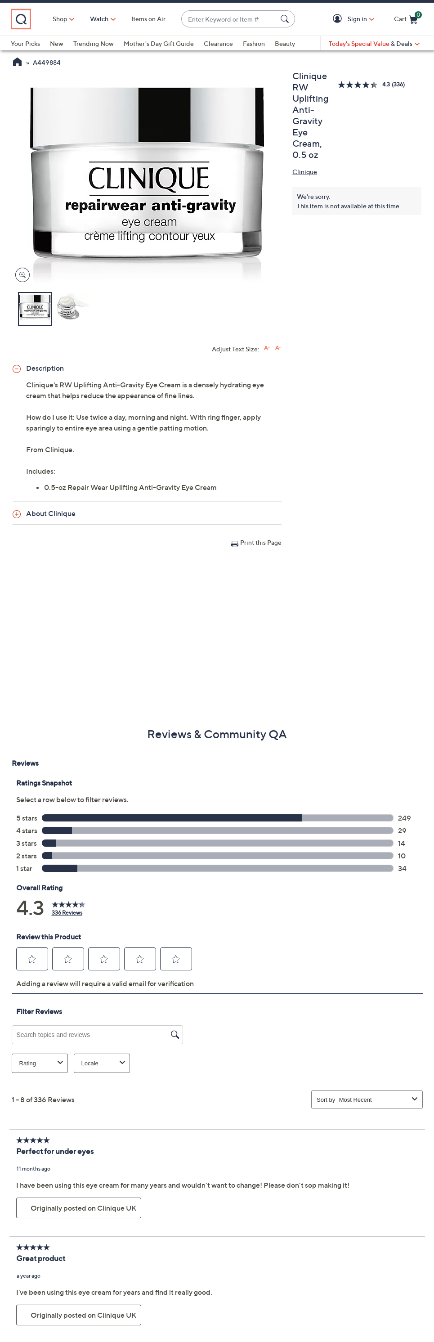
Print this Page (261, 542)
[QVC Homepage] (17, 63)
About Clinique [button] (51, 513)
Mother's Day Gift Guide (159, 43)
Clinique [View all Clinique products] (304, 171)
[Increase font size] (267, 348)
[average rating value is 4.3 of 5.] (365, 85)
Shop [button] (60, 18)
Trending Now (93, 43)
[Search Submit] (286, 19)
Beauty (285, 43)
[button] (339, 19)
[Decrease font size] (278, 348)
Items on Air (148, 18)
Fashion (254, 43)
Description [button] (45, 368)
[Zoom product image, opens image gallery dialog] (20, 275)
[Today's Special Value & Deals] (374, 43)
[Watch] (99, 19)
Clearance (218, 43)
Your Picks (25, 43)
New (56, 43)
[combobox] (229, 19)
